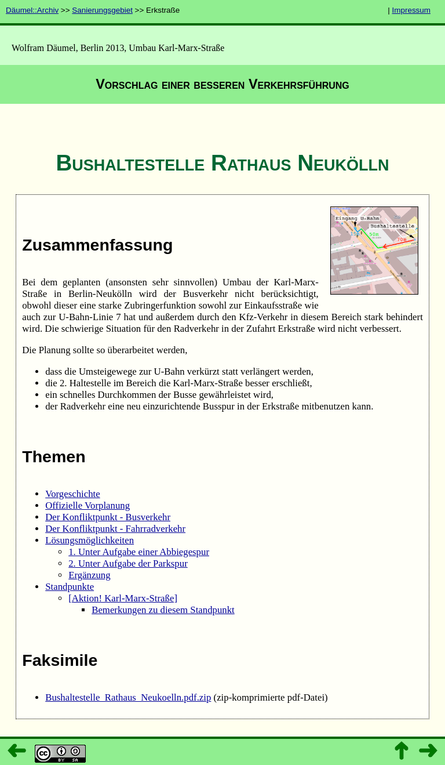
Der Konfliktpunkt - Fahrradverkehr (115, 528)
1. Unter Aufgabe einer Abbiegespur (138, 551)
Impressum (411, 10)
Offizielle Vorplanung (87, 505)
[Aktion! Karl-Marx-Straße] (122, 598)
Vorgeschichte (72, 493)
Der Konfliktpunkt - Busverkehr (107, 517)
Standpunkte (69, 586)
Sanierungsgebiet (102, 10)
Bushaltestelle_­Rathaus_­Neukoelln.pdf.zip (128, 697)
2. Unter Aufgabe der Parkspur (128, 563)
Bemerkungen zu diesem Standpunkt (163, 609)
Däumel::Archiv (32, 10)
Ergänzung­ (89, 575)
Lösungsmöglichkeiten (89, 540)
